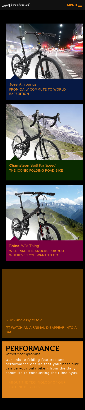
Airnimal (23, 5)
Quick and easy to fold (24, 320)
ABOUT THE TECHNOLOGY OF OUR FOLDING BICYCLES (37, 384)
